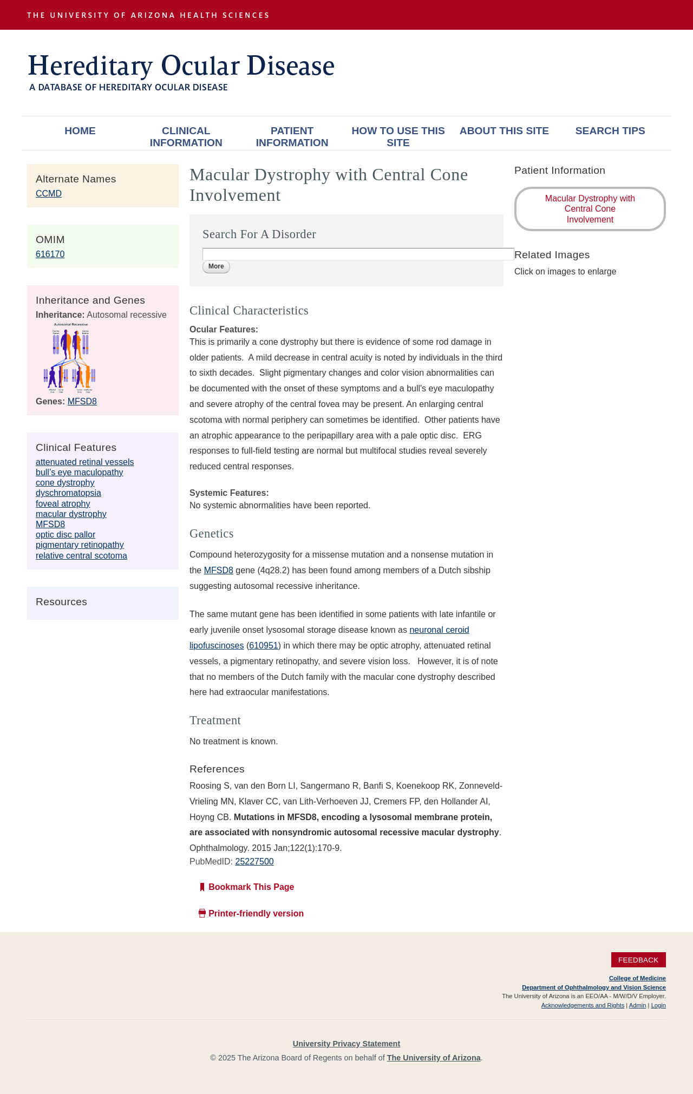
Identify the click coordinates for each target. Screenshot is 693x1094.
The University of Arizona (434, 1057)
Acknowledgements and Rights (583, 1005)
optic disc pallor (65, 534)
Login (658, 1005)
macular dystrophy (71, 514)
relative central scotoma (81, 555)
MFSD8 (82, 401)
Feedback (638, 959)
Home (80, 130)
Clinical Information (186, 136)
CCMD (49, 193)
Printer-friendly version (256, 913)
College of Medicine (637, 978)
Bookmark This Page (251, 887)
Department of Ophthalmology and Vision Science (594, 987)
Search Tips (610, 130)
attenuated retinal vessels (85, 462)
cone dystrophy (65, 482)
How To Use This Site (397, 136)
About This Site (504, 130)
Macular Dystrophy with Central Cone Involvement (590, 209)
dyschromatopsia (68, 492)
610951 (263, 645)
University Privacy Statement (346, 1043)
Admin (637, 1005)
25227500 (254, 861)
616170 (50, 254)
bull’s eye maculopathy (79, 472)
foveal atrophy (63, 503)
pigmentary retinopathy (80, 544)
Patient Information (292, 136)
